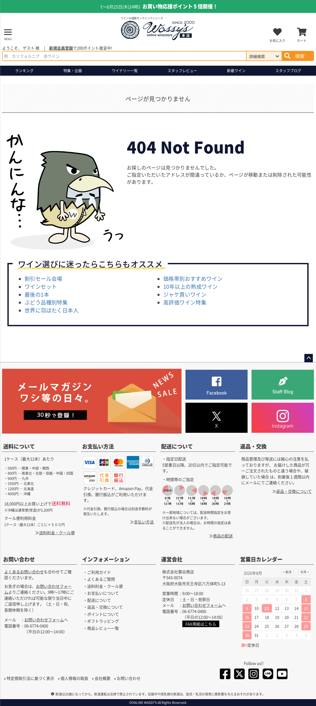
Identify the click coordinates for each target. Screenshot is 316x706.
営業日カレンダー (261, 559)
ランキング (24, 70)
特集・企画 (72, 70)
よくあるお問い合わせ (24, 571)
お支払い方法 (98, 446)
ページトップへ (308, 358)
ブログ (288, 70)
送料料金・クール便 (57, 532)
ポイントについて (103, 614)
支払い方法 (144, 521)
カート (301, 40)
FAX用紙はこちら (200, 624)
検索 (300, 55)
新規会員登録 (61, 48)
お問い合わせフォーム (44, 619)
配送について (177, 446)
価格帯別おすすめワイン (192, 278)
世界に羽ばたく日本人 (51, 310)
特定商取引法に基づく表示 (30, 678)
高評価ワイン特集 (184, 302)
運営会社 (171, 559)
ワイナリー (125, 70)
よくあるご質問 (101, 579)
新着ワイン (236, 70)
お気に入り (277, 40)
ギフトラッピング (103, 621)
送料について (19, 446)
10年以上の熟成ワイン (190, 286)
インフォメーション (106, 559)
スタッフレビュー (182, 70)
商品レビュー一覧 (103, 628)
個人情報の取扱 (74, 678)
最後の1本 (37, 294)
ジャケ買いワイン (184, 294)
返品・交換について (294, 491)
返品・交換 (253, 446)
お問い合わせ (19, 559)
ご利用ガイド (99, 572)
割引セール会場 (43, 278)
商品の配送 (223, 536)
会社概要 (102, 678)
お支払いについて (103, 593)
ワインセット (41, 286)
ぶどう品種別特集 (46, 302)
